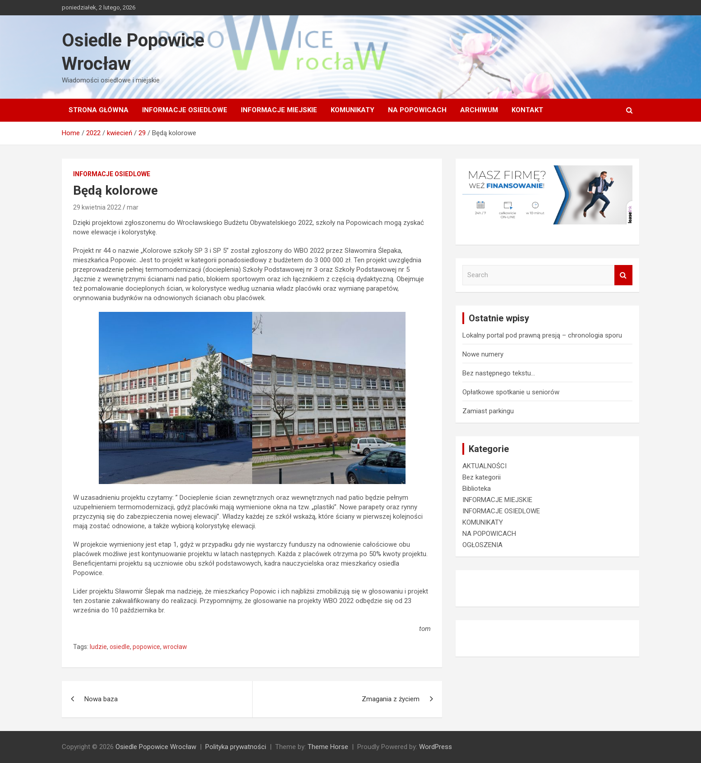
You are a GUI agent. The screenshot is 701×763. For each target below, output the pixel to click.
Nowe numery (482, 354)
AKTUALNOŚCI (484, 466)
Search (623, 275)
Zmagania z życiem (391, 699)
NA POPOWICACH (417, 110)
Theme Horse (328, 747)
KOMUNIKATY (352, 110)
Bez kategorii (481, 477)
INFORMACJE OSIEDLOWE (184, 110)
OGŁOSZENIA (482, 545)
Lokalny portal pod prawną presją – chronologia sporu (542, 335)
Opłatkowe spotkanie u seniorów (510, 392)
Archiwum (479, 110)
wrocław (175, 646)
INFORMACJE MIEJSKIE (279, 110)
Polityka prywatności (235, 747)
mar (132, 207)
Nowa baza (101, 699)
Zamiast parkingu (488, 411)
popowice (146, 646)
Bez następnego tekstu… (498, 373)
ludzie (98, 646)
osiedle (120, 646)
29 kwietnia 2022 (97, 207)
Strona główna (99, 110)
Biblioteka (476, 488)
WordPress (435, 747)
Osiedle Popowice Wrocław (155, 747)
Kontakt (527, 110)
